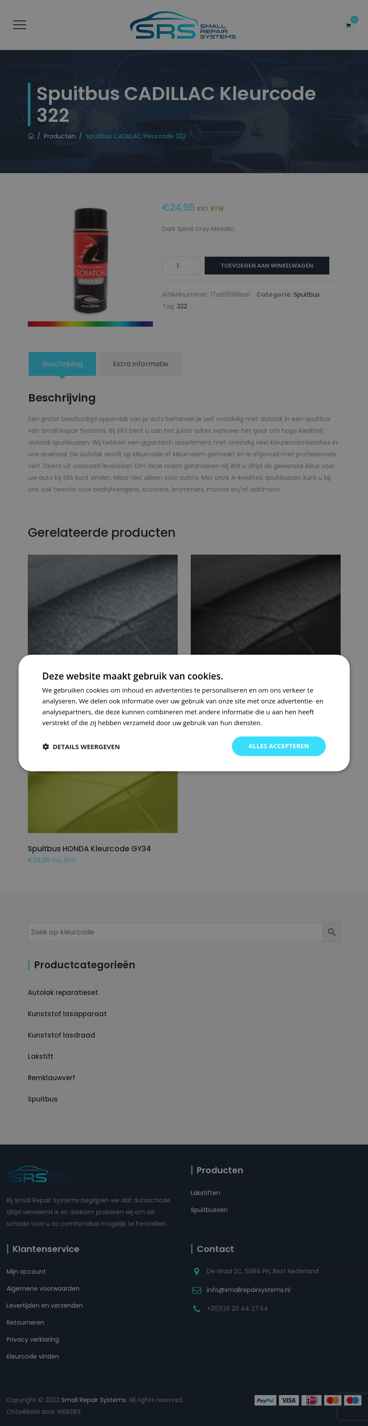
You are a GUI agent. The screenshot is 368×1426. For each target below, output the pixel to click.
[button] (81, 746)
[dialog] (183, 713)
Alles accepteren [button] (279, 746)
